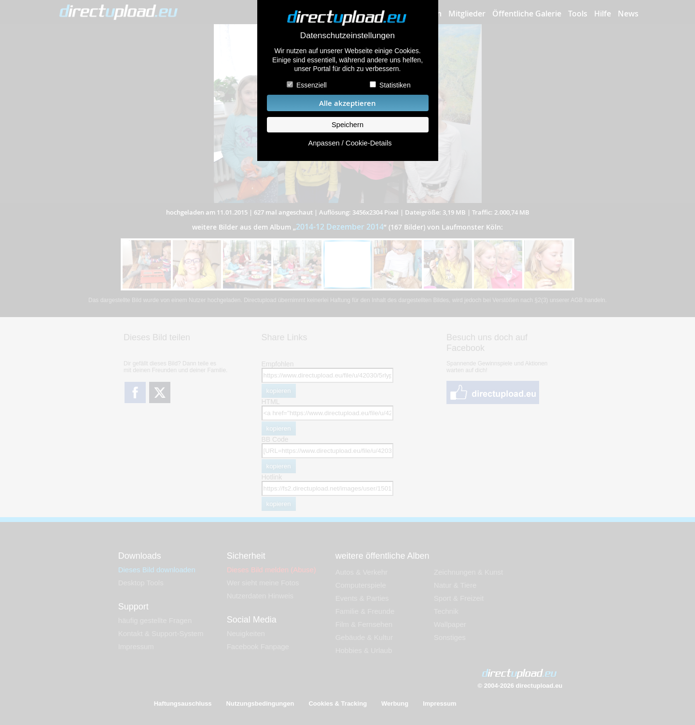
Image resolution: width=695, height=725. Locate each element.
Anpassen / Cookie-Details (349, 143)
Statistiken (395, 85)
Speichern (347, 125)
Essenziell (311, 85)
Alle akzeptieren (347, 103)
